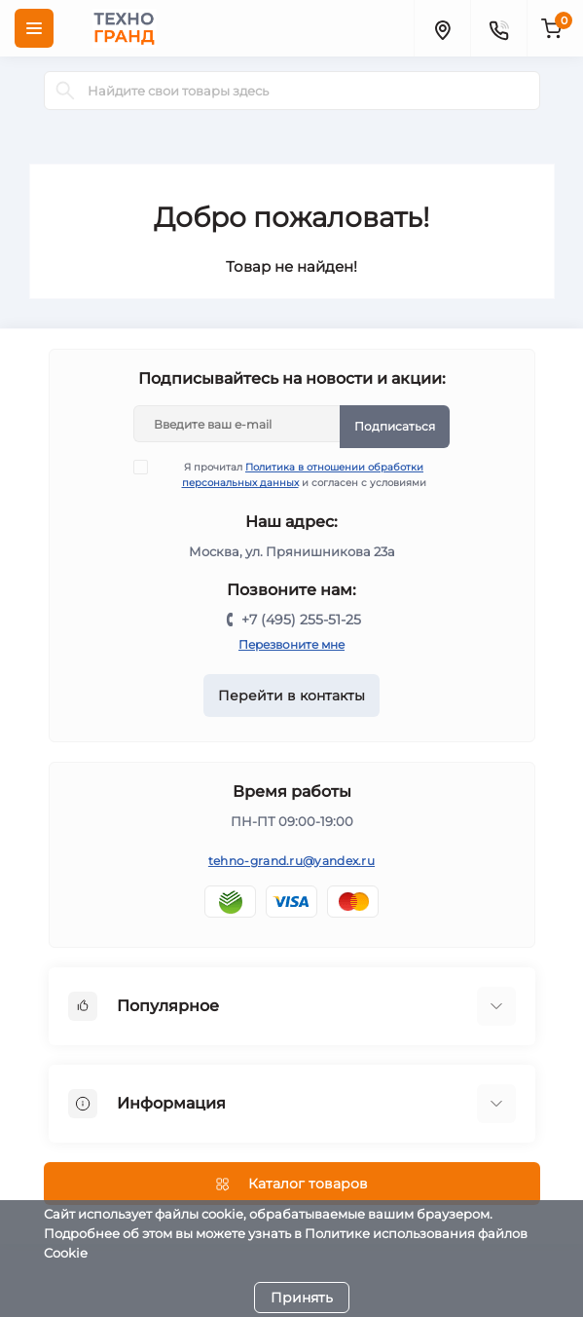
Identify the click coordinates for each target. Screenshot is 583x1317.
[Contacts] (498, 28)
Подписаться (394, 426)
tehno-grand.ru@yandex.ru (291, 860)
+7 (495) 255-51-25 (301, 619)
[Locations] (442, 28)
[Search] (65, 90)
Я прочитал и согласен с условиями (292, 474)
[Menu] (34, 28)
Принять (302, 1297)
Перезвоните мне (291, 644)
